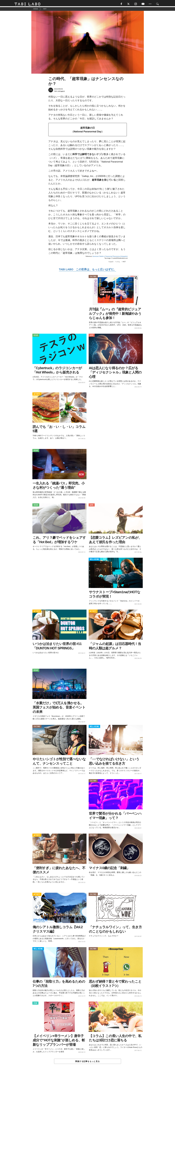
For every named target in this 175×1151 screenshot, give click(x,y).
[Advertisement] (87, 1114)
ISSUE (36, 336)
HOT (124, 263)
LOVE (91, 336)
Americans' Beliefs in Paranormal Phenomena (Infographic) (110, 257)
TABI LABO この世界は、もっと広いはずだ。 (87, 270)
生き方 (111, 263)
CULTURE (93, 278)
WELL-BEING (94, 560)
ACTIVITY (37, 395)
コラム (118, 263)
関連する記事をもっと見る (87, 1062)
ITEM (35, 1004)
